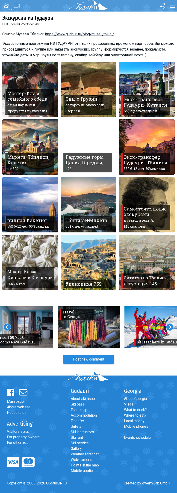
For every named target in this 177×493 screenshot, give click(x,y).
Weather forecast (85, 454)
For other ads (17, 442)
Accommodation (84, 415)
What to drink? (135, 410)
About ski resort (84, 399)
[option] (88, 327)
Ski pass (78, 404)
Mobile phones (136, 426)
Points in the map (85, 465)
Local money (134, 421)
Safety (76, 426)
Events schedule (137, 437)
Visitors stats (18, 431)
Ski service (80, 443)
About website (18, 407)
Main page (15, 401)
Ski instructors (82, 432)
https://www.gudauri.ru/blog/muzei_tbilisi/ (79, 34)
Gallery (76, 448)
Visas (128, 404)
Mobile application (85, 471)
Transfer (77, 421)
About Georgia (135, 399)
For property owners (23, 437)
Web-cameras (82, 459)
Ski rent (77, 437)
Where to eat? (135, 415)
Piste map (79, 410)
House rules (17, 412)
